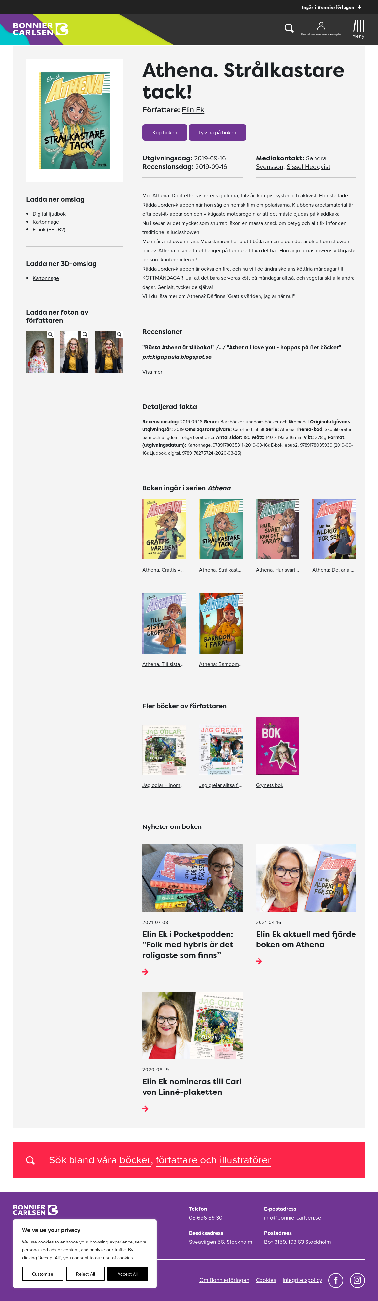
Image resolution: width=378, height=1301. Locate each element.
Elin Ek (193, 109)
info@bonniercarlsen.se (292, 1217)
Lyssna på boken (217, 132)
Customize (42, 1274)
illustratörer (245, 1159)
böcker (135, 1159)
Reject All (85, 1274)
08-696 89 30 (205, 1217)
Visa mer (152, 371)
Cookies (266, 1280)
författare (178, 1159)
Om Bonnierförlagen (224, 1280)
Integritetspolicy (302, 1280)
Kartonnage (46, 221)
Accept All (128, 1274)
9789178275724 (197, 453)
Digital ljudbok (49, 214)
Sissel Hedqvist (308, 167)
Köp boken (164, 132)
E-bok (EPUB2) (49, 229)
